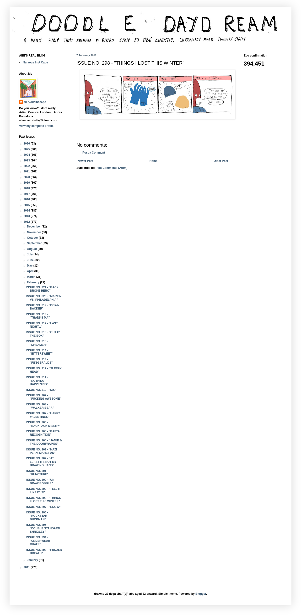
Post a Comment (93, 152)
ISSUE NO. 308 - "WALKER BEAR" (40, 406)
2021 (27, 171)
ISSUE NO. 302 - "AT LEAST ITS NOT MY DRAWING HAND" (41, 462)
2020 (27, 177)
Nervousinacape (35, 102)
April (30, 271)
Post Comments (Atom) (111, 168)
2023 (27, 160)
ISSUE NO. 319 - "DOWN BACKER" (42, 307)
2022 (27, 166)
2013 (27, 216)
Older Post (221, 161)
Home (153, 161)
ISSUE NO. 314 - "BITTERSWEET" (39, 352)
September (35, 243)
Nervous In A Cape (35, 62)
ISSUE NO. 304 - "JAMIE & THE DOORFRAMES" (44, 442)
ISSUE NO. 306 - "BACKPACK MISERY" (43, 424)
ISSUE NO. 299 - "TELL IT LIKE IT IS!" (43, 490)
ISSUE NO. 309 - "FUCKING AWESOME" (43, 397)
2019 (27, 182)
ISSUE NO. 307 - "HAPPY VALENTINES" (43, 415)
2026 (27, 143)
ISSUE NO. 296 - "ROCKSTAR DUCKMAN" (37, 516)
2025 (27, 149)
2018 (27, 188)
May (30, 265)
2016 (27, 199)
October (33, 237)
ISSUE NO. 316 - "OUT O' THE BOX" (43, 334)
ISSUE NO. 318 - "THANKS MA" (38, 316)
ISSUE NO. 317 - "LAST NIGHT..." (42, 325)
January (33, 560)
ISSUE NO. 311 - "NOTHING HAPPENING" (37, 381)
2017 (27, 194)
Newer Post (85, 161)
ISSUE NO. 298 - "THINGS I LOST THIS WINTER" (43, 499)
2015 (27, 205)
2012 (27, 221)
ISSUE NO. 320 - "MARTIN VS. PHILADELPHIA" (43, 298)
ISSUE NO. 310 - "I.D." (41, 390)
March (31, 277)
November (34, 232)
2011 (27, 567)
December (34, 226)
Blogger (200, 593)
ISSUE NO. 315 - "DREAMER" (37, 343)
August (32, 249)
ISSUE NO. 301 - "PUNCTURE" (37, 472)
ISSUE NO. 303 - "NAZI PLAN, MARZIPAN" (41, 451)
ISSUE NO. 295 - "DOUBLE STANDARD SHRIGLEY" (43, 528)
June (30, 260)
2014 (27, 210)
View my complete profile (36, 126)
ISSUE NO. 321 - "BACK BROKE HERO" (42, 289)
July (30, 254)
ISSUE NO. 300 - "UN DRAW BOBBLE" (40, 481)
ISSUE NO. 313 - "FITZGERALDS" (39, 361)
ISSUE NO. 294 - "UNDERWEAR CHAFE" (38, 541)
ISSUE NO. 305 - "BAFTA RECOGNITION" (43, 433)
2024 (27, 154)
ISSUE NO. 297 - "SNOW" (43, 507)
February (33, 282)
